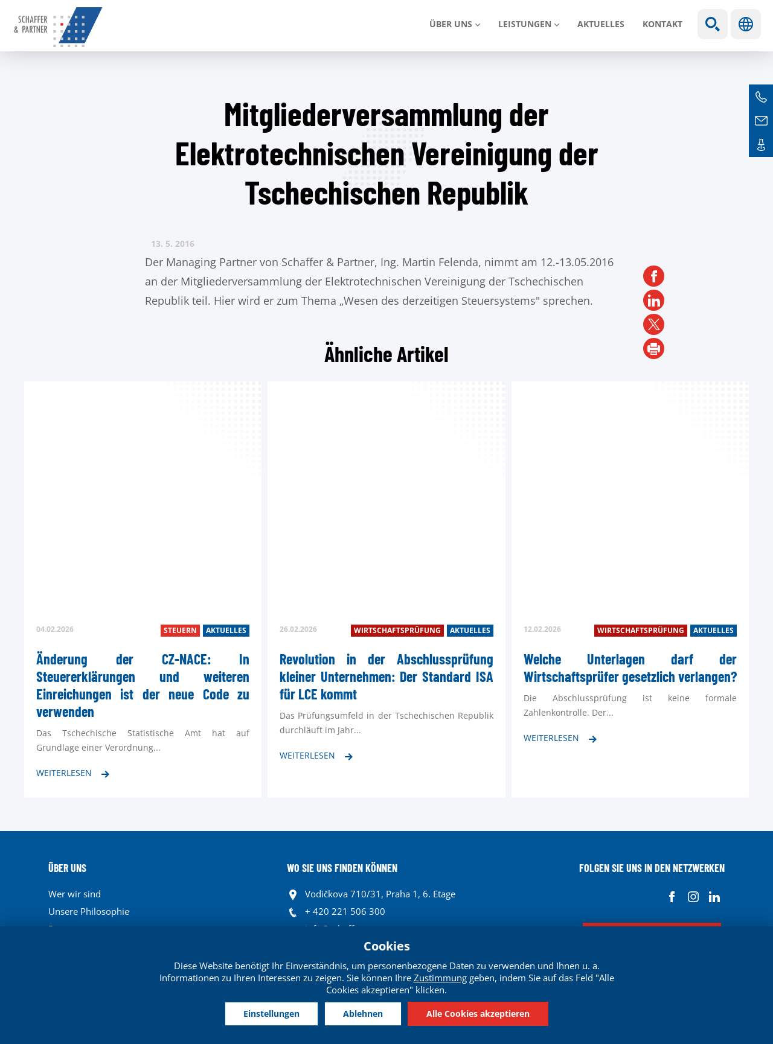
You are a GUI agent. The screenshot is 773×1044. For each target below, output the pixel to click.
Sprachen (746, 24)
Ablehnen (363, 1013)
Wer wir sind (74, 894)
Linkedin (714, 897)
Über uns (450, 24)
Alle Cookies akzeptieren (478, 1013)
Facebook (671, 897)
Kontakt (662, 24)
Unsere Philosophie (88, 911)
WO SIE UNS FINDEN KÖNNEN (342, 867)
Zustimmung (440, 978)
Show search (713, 24)
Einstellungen (271, 1013)
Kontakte (761, 145)
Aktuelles (600, 24)
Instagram (693, 897)
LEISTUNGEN (524, 24)
